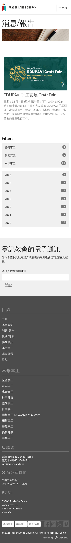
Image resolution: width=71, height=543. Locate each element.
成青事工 (7, 391)
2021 (35, 214)
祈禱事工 (7, 409)
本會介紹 (7, 324)
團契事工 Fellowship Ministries (21, 414)
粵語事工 (8, 524)
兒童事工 (7, 380)
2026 (35, 175)
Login (63, 532)
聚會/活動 (8, 336)
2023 (35, 199)
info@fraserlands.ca (13, 463)
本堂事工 (35, 163)
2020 (35, 222)
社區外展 (7, 397)
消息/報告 (8, 330)
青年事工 (7, 386)
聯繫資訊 (35, 155)
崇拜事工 (7, 438)
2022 (35, 206)
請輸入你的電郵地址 (14, 271)
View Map (7, 512)
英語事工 (20, 524)
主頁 (5, 319)
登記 (8, 285)
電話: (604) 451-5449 (13, 456)
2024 (35, 190)
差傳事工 (35, 147)
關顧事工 (7, 420)
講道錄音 (7, 353)
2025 (35, 182)
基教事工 (7, 426)
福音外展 (7, 432)
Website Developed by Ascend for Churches (35, 536)
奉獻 (5, 359)
